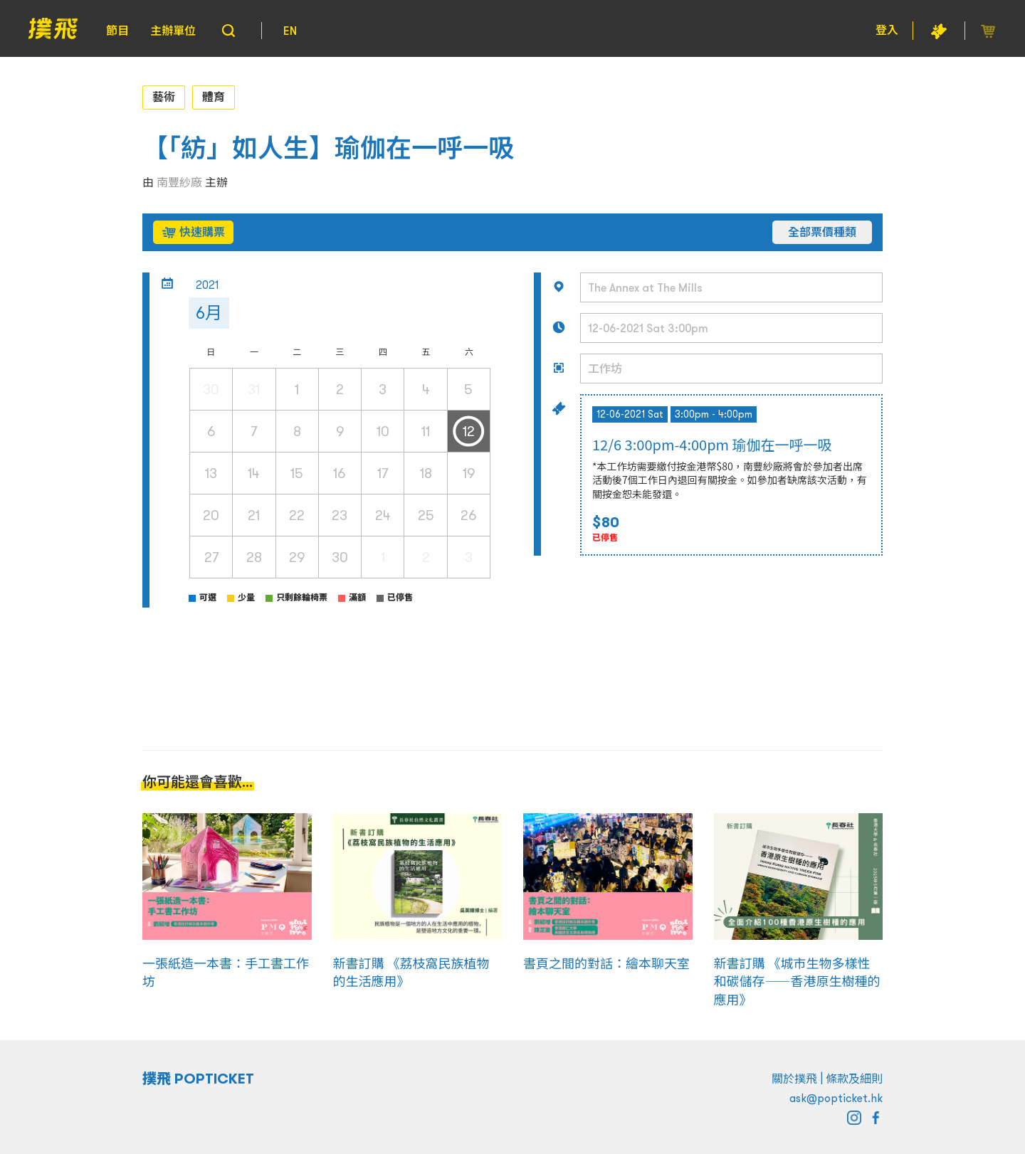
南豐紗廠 (179, 182)
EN (290, 30)
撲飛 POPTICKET (198, 1078)
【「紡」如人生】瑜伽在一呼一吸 (328, 148)
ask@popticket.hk (836, 1098)
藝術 (163, 97)
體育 (213, 97)
